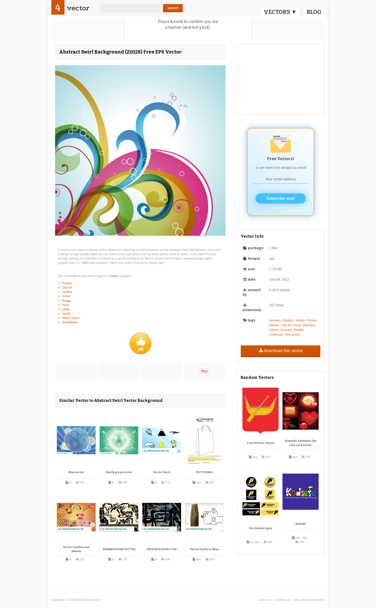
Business (309, 325)
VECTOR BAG (204, 472)
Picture (67, 283)
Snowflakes (70, 322)
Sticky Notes (70, 318)
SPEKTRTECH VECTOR (161, 549)
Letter (66, 309)
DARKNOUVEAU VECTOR (119, 549)
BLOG (314, 12)
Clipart (114, 276)
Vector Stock (161, 472)
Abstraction (292, 334)
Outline (67, 292)
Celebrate (276, 334)
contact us (283, 600)
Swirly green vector (119, 472)
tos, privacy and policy (309, 600)
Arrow (66, 296)
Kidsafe (300, 523)
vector (78, 8)
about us (265, 600)
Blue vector (76, 472)
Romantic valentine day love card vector (300, 443)
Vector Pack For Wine (204, 549)
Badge (66, 300)
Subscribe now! (280, 198)
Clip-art (67, 287)
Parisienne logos (260, 528)
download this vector (280, 350)
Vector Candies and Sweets (76, 549)
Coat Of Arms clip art (261, 443)
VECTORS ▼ (280, 12)
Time (65, 305)
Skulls (66, 313)
